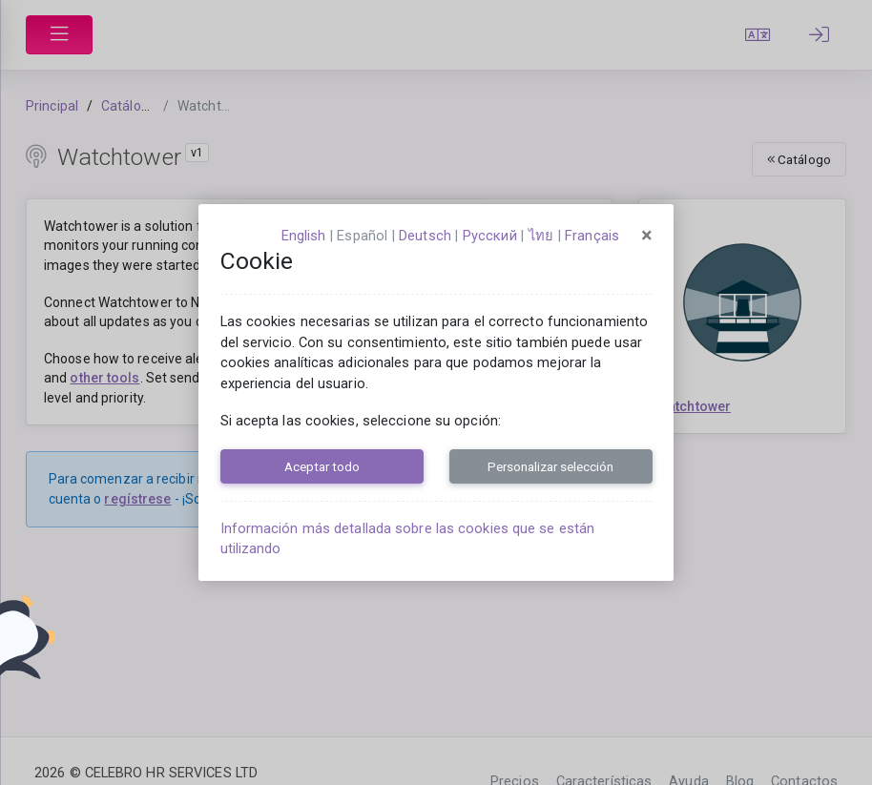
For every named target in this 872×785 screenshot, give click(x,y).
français (592, 235)
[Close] (647, 235)
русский (490, 235)
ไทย (541, 235)
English (303, 235)
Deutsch (425, 235)
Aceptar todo (322, 466)
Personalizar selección (550, 466)
